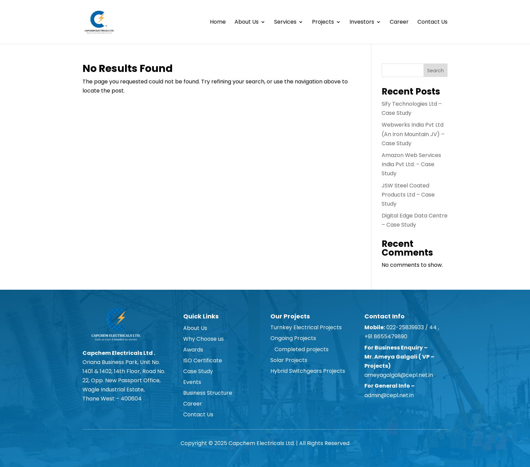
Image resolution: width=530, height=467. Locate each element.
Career (399, 23)
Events (192, 382)
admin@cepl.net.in (389, 395)
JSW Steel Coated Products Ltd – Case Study (408, 195)
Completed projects (299, 349)
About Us (247, 23)
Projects (323, 23)
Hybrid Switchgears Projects (307, 371)
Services (285, 23)
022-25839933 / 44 (411, 327)
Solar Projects (288, 360)
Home (218, 23)
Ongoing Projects (293, 338)
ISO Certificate (202, 360)
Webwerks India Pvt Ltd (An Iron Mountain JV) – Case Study (413, 134)
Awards (193, 350)
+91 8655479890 (386, 336)
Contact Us (432, 23)
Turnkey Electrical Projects (306, 327)
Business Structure (207, 393)
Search (435, 70)
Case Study (198, 371)
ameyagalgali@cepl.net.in (398, 375)
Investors (362, 23)
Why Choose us (203, 339)
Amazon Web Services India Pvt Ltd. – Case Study (411, 164)
